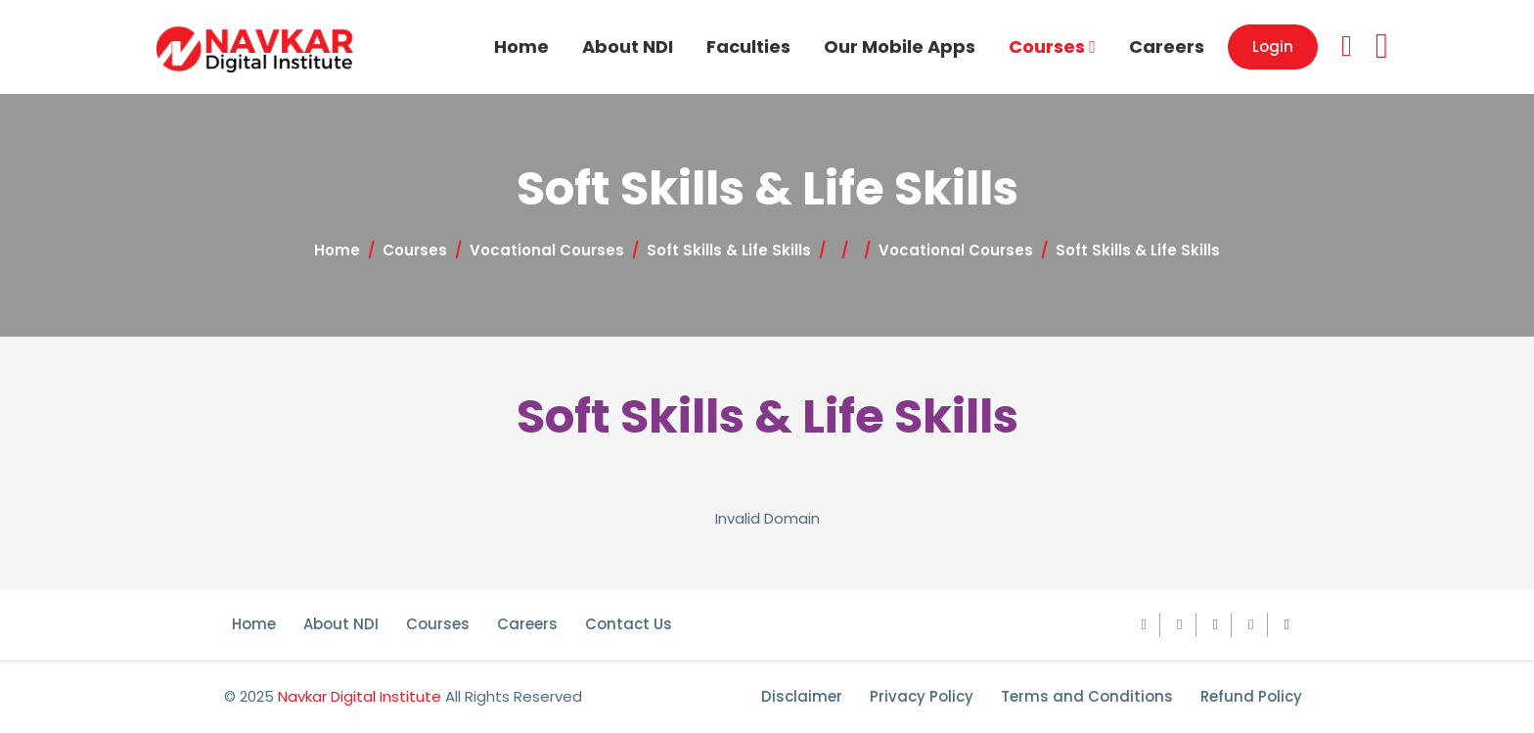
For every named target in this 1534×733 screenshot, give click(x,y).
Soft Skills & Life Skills (729, 250)
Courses (415, 250)
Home (521, 46)
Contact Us (628, 624)
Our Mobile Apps (899, 46)
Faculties (748, 46)
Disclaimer (801, 696)
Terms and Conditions (1087, 696)
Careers (1166, 46)
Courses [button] (1052, 46)
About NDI (627, 46)
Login (1272, 46)
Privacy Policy (921, 696)
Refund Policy (1251, 696)
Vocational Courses (547, 250)
